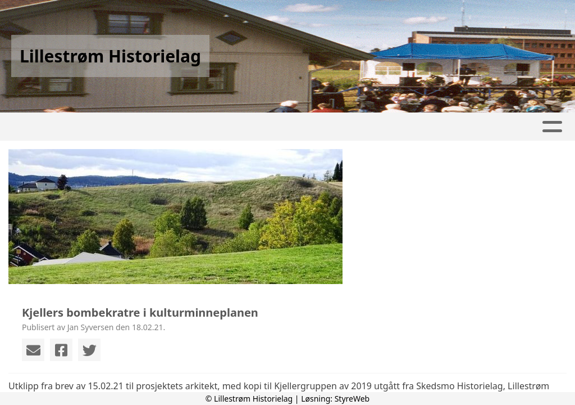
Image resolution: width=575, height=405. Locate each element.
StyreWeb (352, 398)
